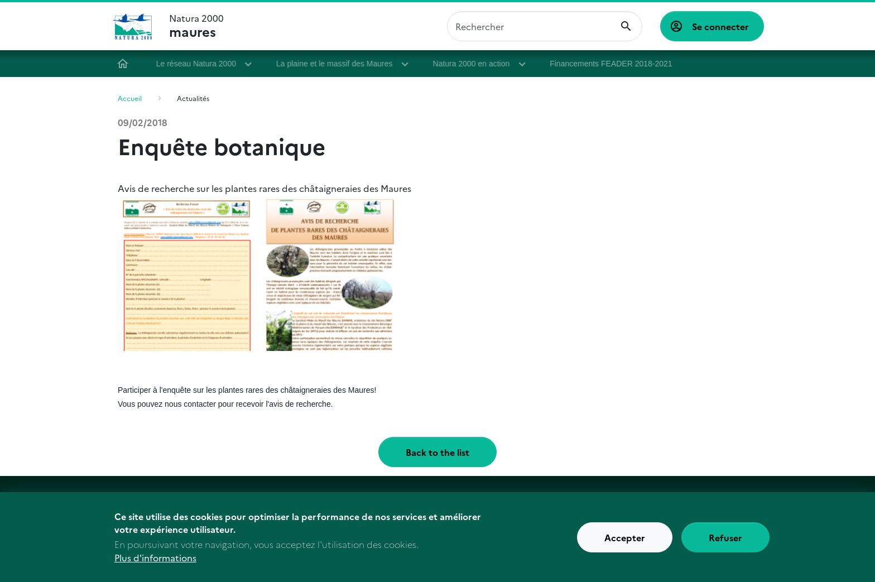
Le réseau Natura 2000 (200, 63)
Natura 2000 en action (475, 63)
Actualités (193, 98)
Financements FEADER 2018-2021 (615, 63)
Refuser (725, 542)
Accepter (624, 542)
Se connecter (720, 26)
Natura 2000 (196, 26)
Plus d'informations (155, 563)
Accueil (126, 63)
